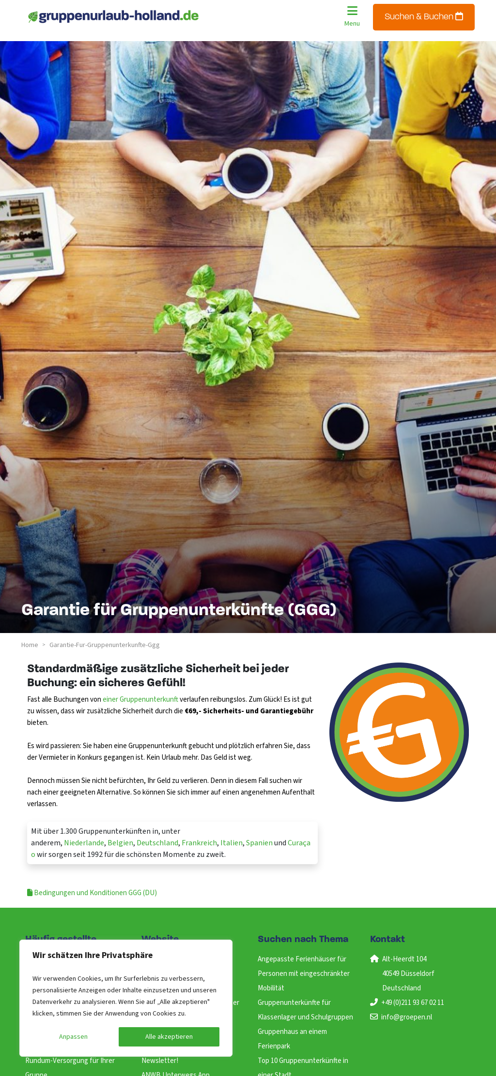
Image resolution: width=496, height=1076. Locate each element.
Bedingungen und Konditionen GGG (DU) (92, 893)
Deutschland (157, 843)
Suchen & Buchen (424, 17)
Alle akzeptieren (169, 1037)
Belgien (120, 843)
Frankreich (199, 843)
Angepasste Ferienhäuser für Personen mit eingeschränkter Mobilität (304, 973)
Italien (231, 843)
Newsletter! (159, 1061)
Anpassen (73, 1037)
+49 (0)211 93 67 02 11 (412, 1003)
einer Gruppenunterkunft (140, 699)
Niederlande (84, 843)
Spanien (259, 843)
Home (29, 645)
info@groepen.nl (406, 1017)
